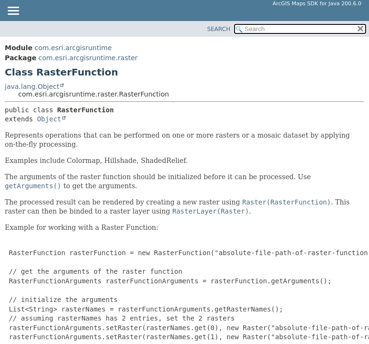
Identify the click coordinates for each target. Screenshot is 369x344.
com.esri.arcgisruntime (73, 48)
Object (49, 119)
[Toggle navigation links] (13, 11)
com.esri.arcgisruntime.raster (87, 58)
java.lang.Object (32, 86)
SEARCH (219, 29)
